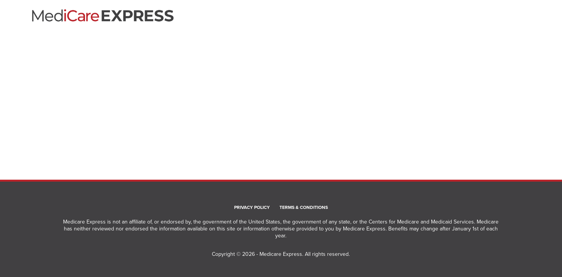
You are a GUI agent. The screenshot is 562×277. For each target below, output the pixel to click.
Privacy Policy (252, 208)
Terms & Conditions (303, 208)
